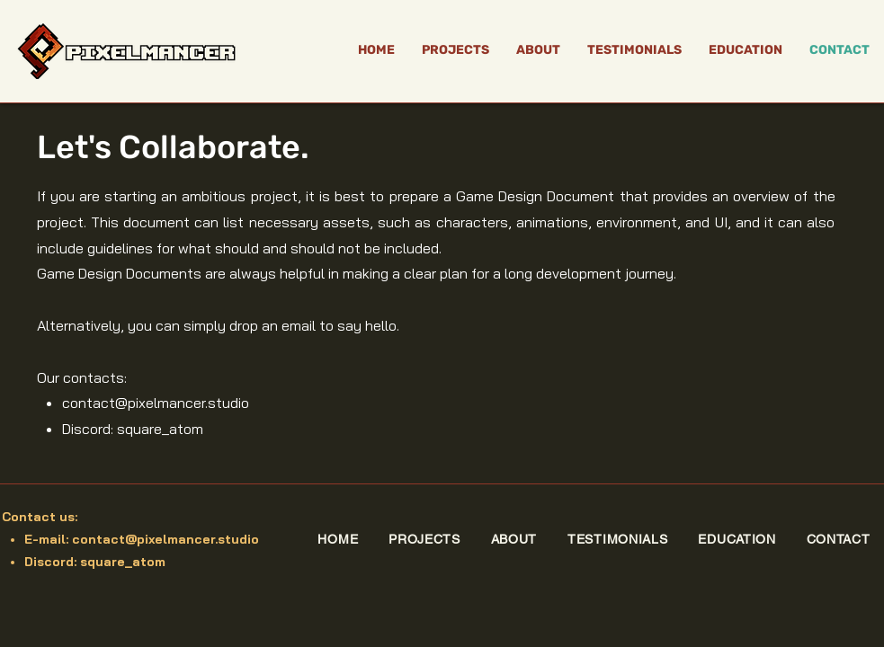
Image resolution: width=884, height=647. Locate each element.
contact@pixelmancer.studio (155, 403)
